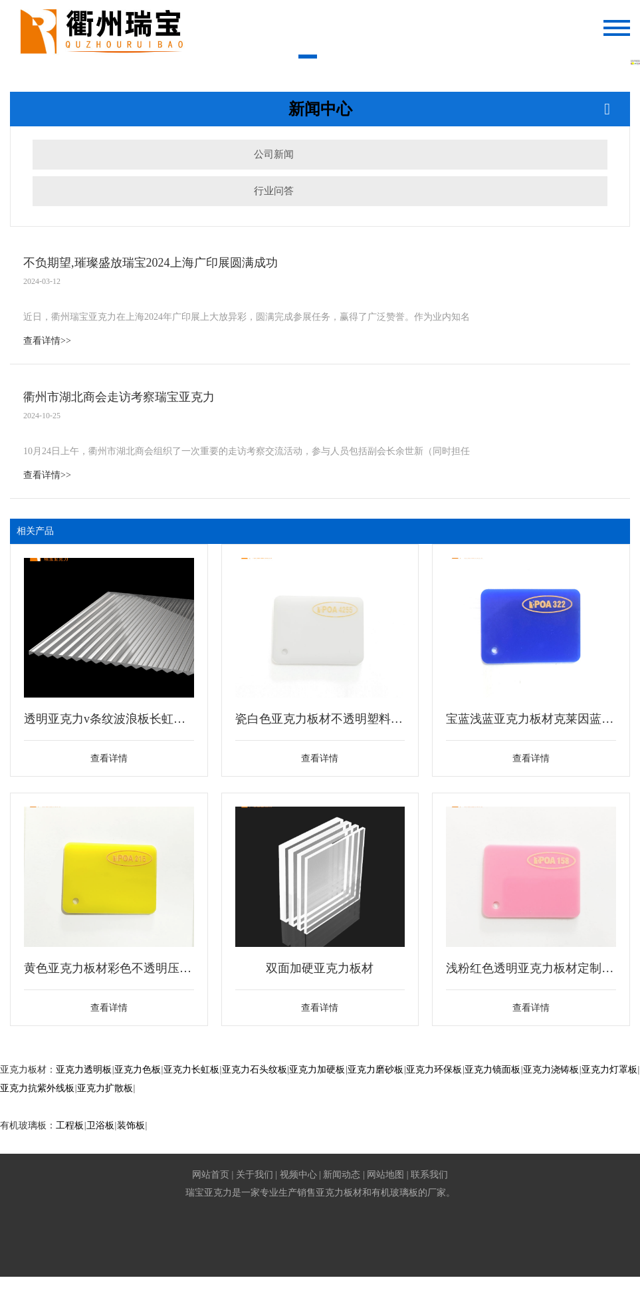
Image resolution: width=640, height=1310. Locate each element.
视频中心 (298, 1175)
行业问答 (274, 191)
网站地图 (385, 1175)
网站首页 (210, 1175)
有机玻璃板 (395, 1193)
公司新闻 (274, 154)
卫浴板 (100, 1125)
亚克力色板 (137, 1070)
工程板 (70, 1125)
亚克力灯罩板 (609, 1070)
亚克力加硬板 (317, 1070)
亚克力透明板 (84, 1070)
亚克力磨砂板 (375, 1070)
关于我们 (254, 1175)
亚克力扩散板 (105, 1088)
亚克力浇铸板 (551, 1070)
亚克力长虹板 (191, 1070)
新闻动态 (341, 1175)
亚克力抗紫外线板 (37, 1088)
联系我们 (429, 1175)
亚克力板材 (339, 1193)
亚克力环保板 (434, 1070)
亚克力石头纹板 (254, 1070)
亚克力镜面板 (492, 1070)
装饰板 (131, 1125)
